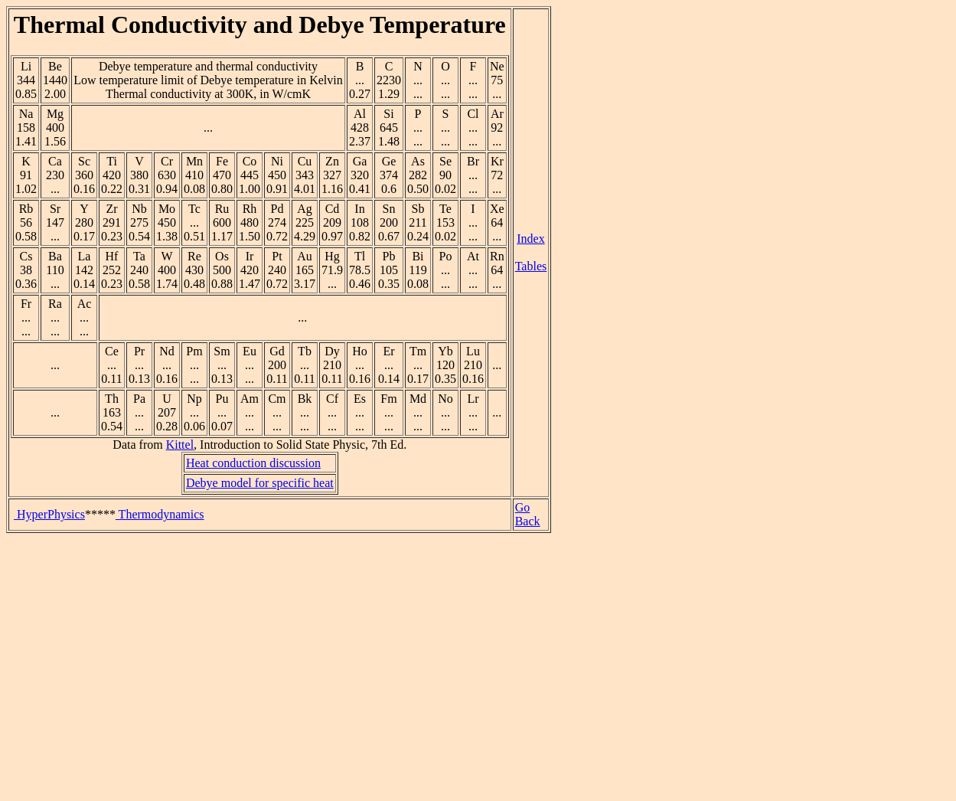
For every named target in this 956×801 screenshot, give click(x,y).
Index (530, 238)
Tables (531, 266)
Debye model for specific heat (260, 482)
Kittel (180, 444)
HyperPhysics (49, 514)
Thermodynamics (160, 514)
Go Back (527, 514)
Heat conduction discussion (253, 462)
